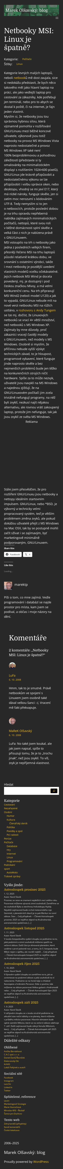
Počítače (27, 59)
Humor (10, 815)
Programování (14, 861)
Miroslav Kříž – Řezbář (14, 1110)
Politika (11, 827)
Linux (19, 63)
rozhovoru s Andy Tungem (37, 310)
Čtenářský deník (18, 823)
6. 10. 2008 (15, 679)
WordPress (41, 1162)
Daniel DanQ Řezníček (14, 1057)
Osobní (8, 812)
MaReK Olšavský (20, 731)
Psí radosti (12, 834)
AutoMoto (12, 872)
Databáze (12, 846)
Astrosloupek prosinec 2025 (25, 889)
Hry (9, 849)
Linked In (8, 1087)
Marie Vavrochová (12, 1107)
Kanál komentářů (12, 1127)
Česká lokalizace (11, 1130)
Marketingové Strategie (15, 1104)
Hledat (8, 784)
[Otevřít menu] (57, 18)
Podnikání (9, 864)
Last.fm (7, 1084)
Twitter (7, 1090)
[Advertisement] (31, 455)
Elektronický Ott (11, 1061)
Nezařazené (10, 808)
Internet (11, 853)
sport (7, 868)
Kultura (11, 819)
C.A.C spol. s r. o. (11, 1054)
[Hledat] (54, 790)
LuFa (12, 675)
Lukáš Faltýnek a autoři (14, 1067)
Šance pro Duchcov (13, 1113)
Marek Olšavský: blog (26, 10)
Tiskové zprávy (12, 876)
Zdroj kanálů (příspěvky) (15, 1123)
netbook (19, 78)
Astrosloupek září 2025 (21, 1002)
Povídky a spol (15, 831)
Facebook (8, 1077)
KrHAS (7, 1064)
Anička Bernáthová (13, 1051)
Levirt (6, 1100)
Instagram (9, 1080)
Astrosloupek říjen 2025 (21, 963)
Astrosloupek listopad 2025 (24, 928)
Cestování (9, 804)
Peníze (7, 838)
